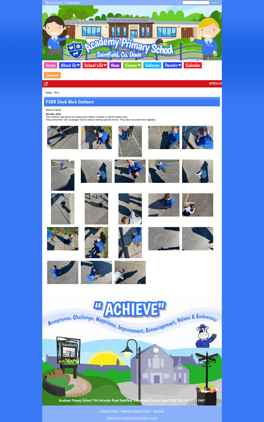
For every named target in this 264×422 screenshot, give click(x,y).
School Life (93, 65)
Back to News (53, 109)
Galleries (152, 65)
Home (50, 65)
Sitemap (158, 411)
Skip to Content (54, 2)
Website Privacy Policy (135, 411)
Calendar (193, 65)
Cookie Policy (109, 411)
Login (153, 418)
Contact (52, 75)
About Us (68, 65)
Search (215, 2)
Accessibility (73, 2)
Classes (131, 65)
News (115, 65)
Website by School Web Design (127, 418)
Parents (171, 65)
